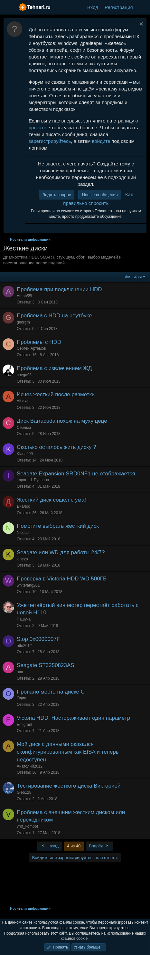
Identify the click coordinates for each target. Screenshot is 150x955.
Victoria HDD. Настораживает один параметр (73, 718)
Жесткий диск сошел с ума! (51, 500)
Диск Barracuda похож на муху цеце (62, 421)
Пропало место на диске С (51, 692)
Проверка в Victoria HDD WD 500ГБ (62, 579)
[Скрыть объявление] (140, 24)
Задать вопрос (56, 194)
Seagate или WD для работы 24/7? (61, 552)
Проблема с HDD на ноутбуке (54, 316)
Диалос (23, 506)
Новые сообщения (100, 194)
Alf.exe (23, 401)
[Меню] (8, 7)
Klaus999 (25, 453)
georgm (23, 322)
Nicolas (23, 532)
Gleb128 (24, 792)
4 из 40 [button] (73, 846)
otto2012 (24, 645)
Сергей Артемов (31, 348)
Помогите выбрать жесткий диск (58, 526)
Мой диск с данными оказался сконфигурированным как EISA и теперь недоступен (68, 752)
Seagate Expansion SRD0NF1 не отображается (76, 474)
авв (20, 672)
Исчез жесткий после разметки (56, 394)
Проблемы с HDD (39, 342)
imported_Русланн (33, 480)
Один (21, 698)
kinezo (22, 559)
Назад (49, 846)
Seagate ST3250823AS (45, 665)
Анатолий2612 (29, 766)
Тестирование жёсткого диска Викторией (68, 786)
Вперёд (99, 846)
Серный (24, 427)
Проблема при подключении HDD (59, 289)
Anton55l (24, 296)
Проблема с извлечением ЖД (54, 368)
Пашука (24, 619)
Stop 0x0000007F (38, 639)
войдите (101, 141)
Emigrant (24, 724)
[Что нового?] (142, 7)
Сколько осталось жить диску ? (56, 447)
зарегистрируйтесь (50, 141)
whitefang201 (28, 585)
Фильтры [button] (133, 276)
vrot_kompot (27, 826)
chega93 (24, 375)
